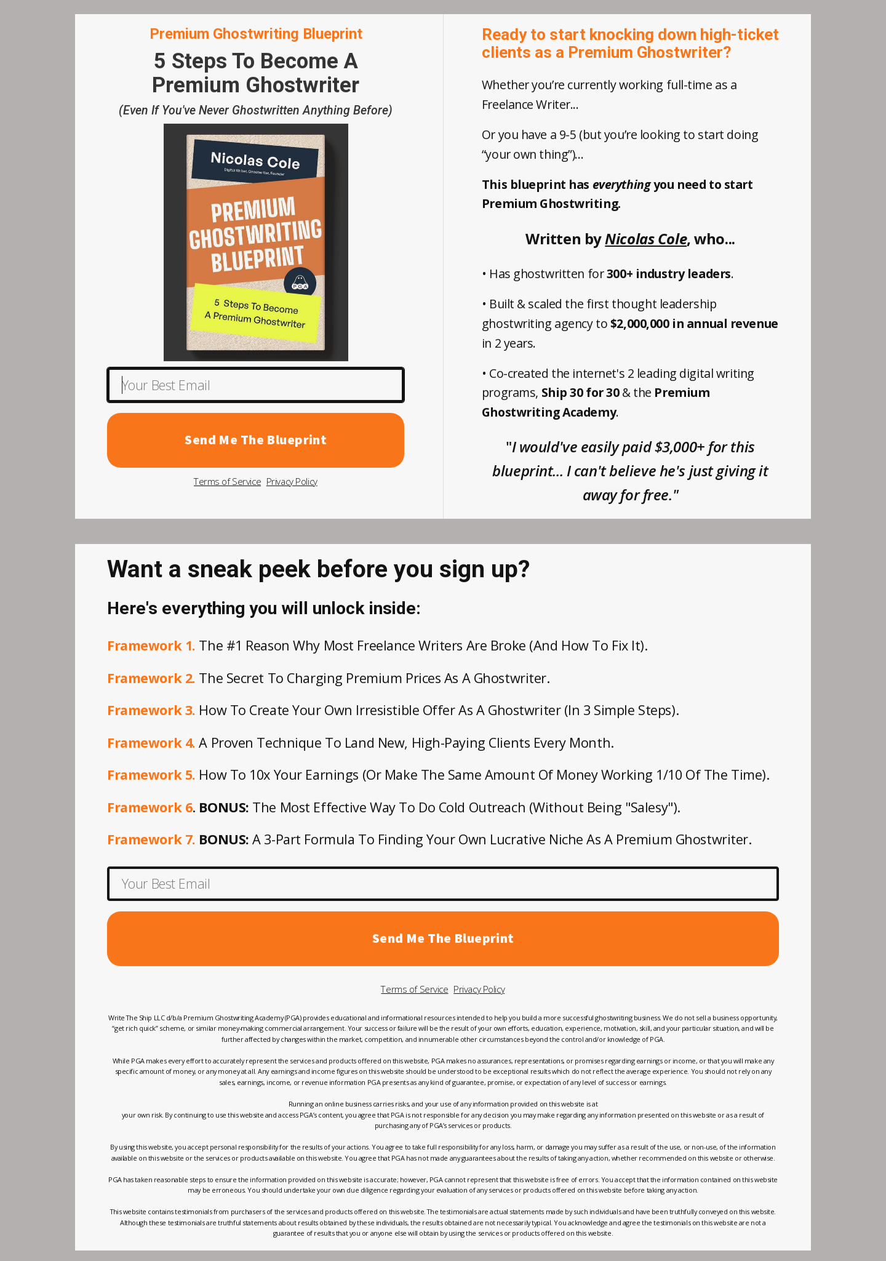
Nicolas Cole (646, 242)
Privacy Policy (291, 484)
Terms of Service (227, 484)
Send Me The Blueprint (256, 442)
